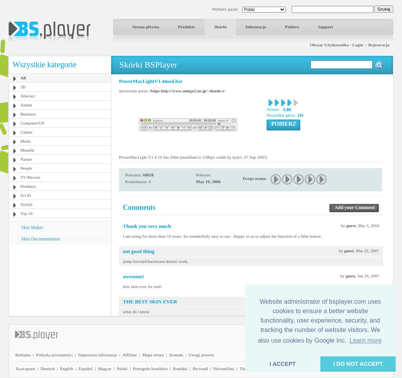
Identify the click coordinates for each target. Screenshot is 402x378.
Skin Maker (32, 227)
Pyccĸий (200, 368)
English (66, 368)
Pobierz (292, 26)
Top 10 (26, 213)
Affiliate (129, 354)
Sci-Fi (25, 195)
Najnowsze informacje (97, 354)
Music (25, 141)
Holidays (28, 186)
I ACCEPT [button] (283, 364)
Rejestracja (378, 44)
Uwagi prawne (201, 354)
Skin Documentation (40, 239)
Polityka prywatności (54, 354)
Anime (26, 105)
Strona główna (145, 26)
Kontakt (176, 354)
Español (85, 368)
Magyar (104, 368)
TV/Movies (30, 177)
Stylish (26, 204)
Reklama (23, 354)
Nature (26, 159)
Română (180, 368)
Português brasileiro (150, 368)
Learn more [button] (365, 340)
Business (28, 114)
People (26, 168)
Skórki (220, 26)
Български (25, 368)
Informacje (255, 26)
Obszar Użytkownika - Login (336, 44)
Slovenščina (223, 368)
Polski (122, 368)
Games (26, 132)
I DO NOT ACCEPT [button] (358, 364)
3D (23, 86)
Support (325, 26)
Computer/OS (32, 123)
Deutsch (47, 368)
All (23, 77)
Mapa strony (153, 354)
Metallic (27, 150)
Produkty (186, 26)
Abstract (27, 96)
